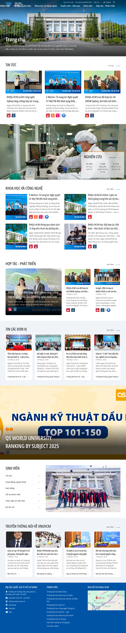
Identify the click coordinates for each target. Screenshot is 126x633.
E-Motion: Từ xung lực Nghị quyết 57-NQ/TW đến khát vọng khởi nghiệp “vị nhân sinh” (62, 101)
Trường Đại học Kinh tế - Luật (58, 612)
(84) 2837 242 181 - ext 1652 (19, 598)
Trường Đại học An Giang (56, 619)
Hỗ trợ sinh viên (23, 494)
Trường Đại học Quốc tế (56, 605)
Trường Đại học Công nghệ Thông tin (61, 608)
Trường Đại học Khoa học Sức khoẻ (60, 615)
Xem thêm (115, 157)
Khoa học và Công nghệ (46, 6)
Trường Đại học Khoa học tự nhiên (60, 595)
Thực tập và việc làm (23, 501)
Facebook (12, 605)
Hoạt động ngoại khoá (23, 482)
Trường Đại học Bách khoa (57, 592)
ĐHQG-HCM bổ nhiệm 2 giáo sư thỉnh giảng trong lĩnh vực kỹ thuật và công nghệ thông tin (104, 198)
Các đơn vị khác (53, 626)
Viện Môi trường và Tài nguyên (58, 622)
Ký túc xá (23, 507)
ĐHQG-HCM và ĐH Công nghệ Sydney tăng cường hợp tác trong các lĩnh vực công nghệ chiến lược (23, 101)
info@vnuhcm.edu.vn (17, 601)
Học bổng (23, 488)
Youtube (12, 608)
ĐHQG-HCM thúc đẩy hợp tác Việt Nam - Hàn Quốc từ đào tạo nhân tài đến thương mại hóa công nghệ (104, 228)
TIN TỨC (114, 66)
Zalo (10, 612)
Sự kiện (27, 6)
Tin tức (23, 475)
